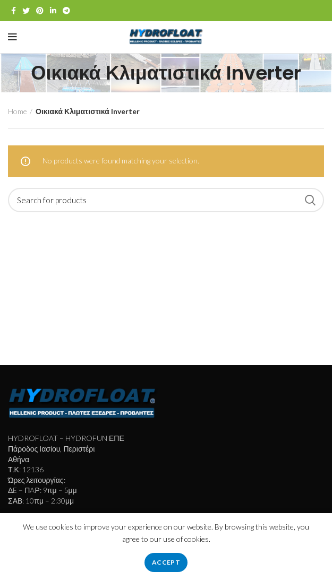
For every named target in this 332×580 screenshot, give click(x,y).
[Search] (166, 200)
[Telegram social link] (66, 11)
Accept (166, 562)
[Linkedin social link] (53, 11)
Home (17, 111)
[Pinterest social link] (40, 11)
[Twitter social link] (26, 11)
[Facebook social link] (13, 11)
